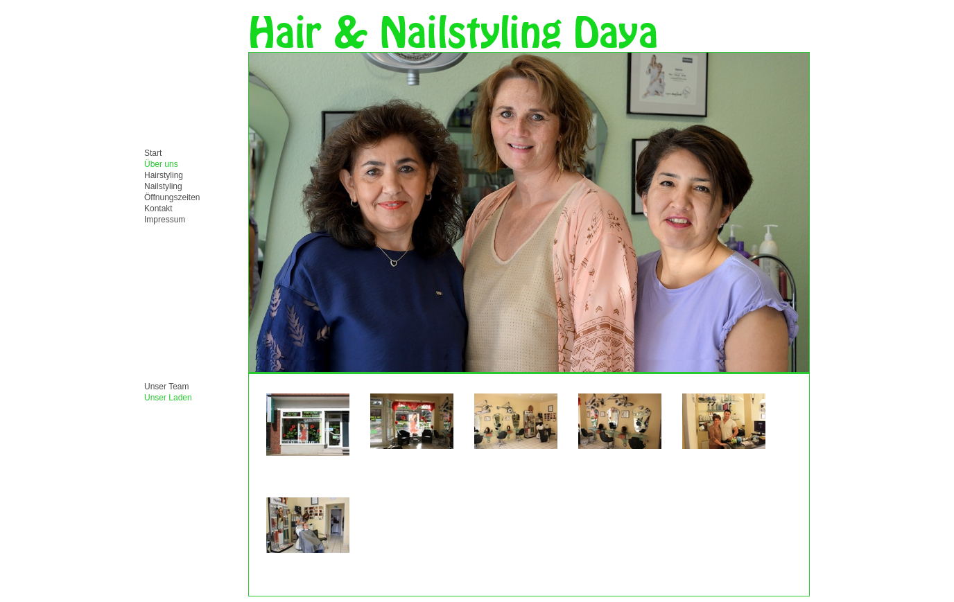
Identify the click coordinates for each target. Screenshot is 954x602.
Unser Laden (168, 397)
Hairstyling (163, 175)
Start (153, 153)
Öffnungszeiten (172, 197)
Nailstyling (163, 186)
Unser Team (166, 386)
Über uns (161, 164)
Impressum (164, 219)
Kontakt (158, 208)
